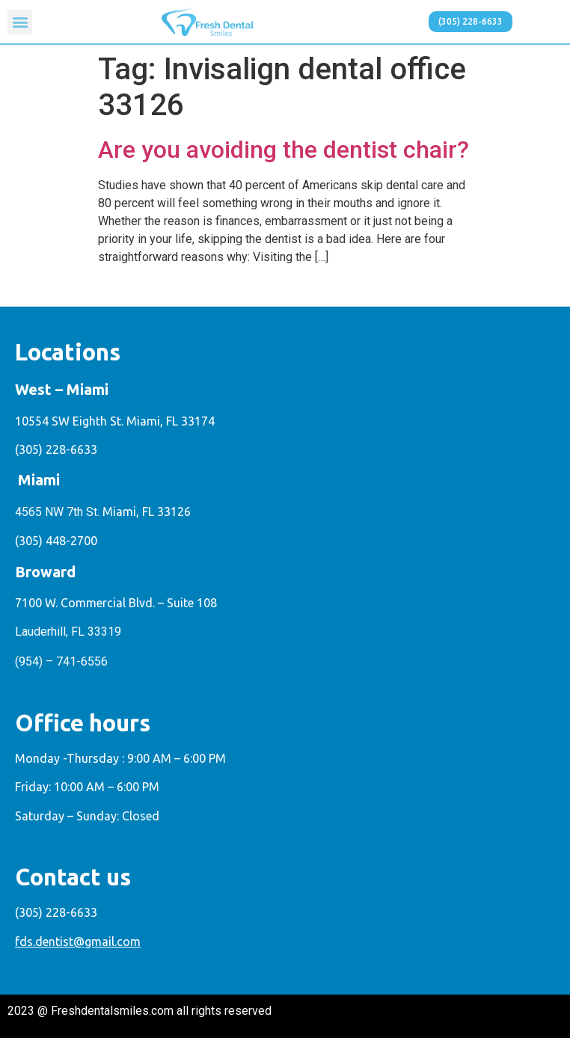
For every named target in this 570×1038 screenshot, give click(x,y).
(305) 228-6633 (56, 449)
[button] (19, 22)
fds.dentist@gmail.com (78, 941)
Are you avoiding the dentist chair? (283, 149)
